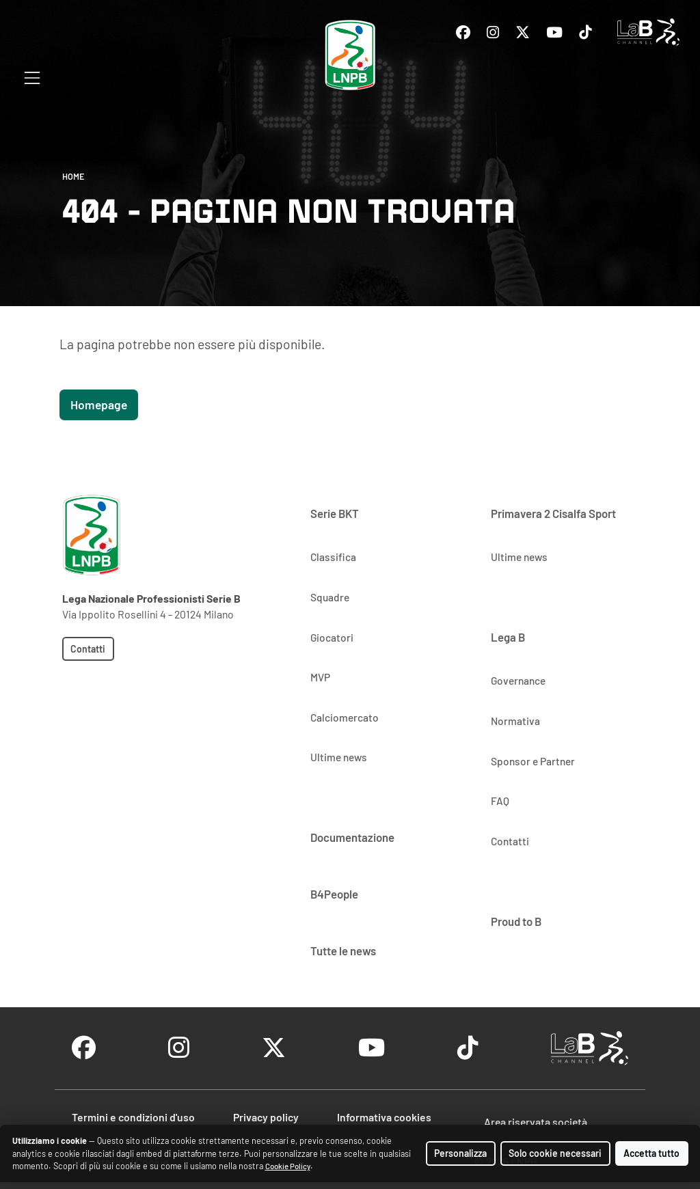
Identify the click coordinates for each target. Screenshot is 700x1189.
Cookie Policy (287, 1166)
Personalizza (460, 1153)
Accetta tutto (651, 1153)
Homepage (98, 404)
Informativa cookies (384, 1116)
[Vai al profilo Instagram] (493, 32)
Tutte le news (343, 950)
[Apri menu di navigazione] (32, 77)
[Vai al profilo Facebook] (463, 32)
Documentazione (352, 837)
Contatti (87, 649)
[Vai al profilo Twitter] (523, 32)
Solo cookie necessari (555, 1153)
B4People (334, 894)
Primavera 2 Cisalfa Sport (553, 513)
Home (73, 176)
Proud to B (516, 921)
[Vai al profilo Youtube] (554, 32)
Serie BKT (334, 513)
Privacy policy (266, 1116)
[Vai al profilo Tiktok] (585, 32)
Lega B (508, 637)
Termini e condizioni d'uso (133, 1116)
